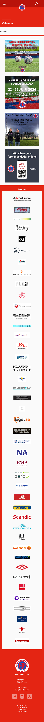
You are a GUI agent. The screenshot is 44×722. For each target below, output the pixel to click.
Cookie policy (22, 709)
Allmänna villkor (22, 705)
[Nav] (4, 3)
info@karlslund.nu (22, 690)
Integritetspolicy (22, 711)
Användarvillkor (22, 707)
